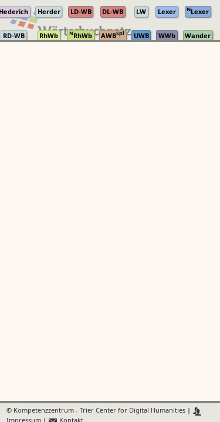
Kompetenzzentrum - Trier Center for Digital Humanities (99, 411)
